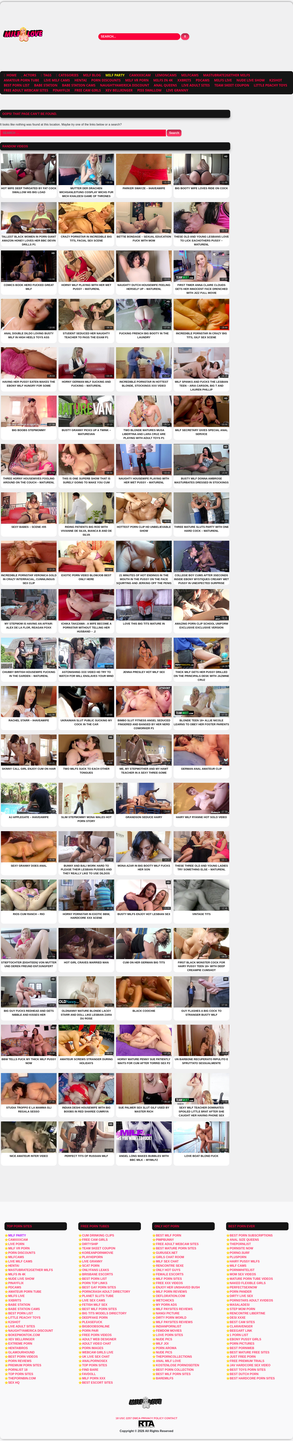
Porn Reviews (19, 1361)
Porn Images (92, 1348)
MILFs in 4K (163, 80)
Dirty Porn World (171, 1317)
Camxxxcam (140, 75)
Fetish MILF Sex (94, 1304)
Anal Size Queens (244, 1239)
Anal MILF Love (168, 1361)
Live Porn (16, 1244)
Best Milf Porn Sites (99, 1309)
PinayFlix (61, 90)
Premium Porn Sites (24, 1365)
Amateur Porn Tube (21, 80)
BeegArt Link (241, 1330)
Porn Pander (241, 1291)
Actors (30, 75)
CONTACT (170, 1418)
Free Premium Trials (247, 1361)
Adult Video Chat (96, 1343)
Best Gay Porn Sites (99, 1287)
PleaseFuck (92, 1322)
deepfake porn (95, 1317)
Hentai (80, 80)
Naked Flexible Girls (248, 1283)
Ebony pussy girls (245, 1339)
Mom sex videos (243, 1274)
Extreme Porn (20, 1343)
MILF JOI (162, 1343)
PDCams (202, 80)
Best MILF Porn (168, 1235)
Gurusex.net (167, 1252)
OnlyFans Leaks (95, 1270)
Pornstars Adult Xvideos (251, 1300)
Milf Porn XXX (93, 1378)
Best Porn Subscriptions (251, 1235)
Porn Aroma (166, 1348)
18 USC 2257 (124, 1418)
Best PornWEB (242, 1348)
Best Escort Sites (97, 1382)
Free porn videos (97, 1335)
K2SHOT (275, 80)
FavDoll (89, 1374)
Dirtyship (90, 1244)
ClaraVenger (241, 1326)
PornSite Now (241, 1248)
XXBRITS (184, 80)
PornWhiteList (242, 1270)
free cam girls (88, 90)
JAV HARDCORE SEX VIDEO (250, 1365)
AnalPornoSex (94, 1361)
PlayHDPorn (92, 1257)
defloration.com (170, 1296)
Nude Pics (164, 1339)
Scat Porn (90, 1265)
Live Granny (177, 90)
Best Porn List (17, 85)
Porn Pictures (242, 1343)
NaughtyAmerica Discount (124, 85)
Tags (47, 75)
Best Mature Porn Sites (176, 1248)
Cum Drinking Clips (98, 1235)
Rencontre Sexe (169, 1265)
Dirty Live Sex (241, 1296)
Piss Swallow (149, 90)
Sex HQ (13, 1382)
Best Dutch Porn (244, 1374)
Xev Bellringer (119, 90)
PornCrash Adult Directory (106, 1291)
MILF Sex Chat (167, 1261)
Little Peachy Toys (270, 85)
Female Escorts (169, 1274)
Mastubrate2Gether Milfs (226, 75)
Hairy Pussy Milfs (245, 1261)
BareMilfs (164, 1378)
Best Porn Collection (175, 1369)
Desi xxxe (238, 1317)
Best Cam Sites (242, 1322)
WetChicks (165, 1300)
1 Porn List (239, 1335)
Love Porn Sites (169, 1335)
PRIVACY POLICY (152, 1418)
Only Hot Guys (168, 1270)
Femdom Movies (169, 1330)
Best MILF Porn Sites (173, 1374)
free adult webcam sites (26, 90)
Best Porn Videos (23, 1356)
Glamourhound (21, 1352)
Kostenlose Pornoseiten (177, 1365)
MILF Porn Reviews (171, 1291)
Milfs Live (223, 80)
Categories (68, 75)
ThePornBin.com (22, 1378)
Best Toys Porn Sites (248, 1369)
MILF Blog (92, 75)
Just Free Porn (243, 1356)
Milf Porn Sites (169, 1278)
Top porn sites (94, 1365)
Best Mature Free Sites (249, 1352)
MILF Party (17, 1235)
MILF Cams (238, 1265)
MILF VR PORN (137, 80)
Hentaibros (18, 1348)
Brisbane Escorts (97, 1274)
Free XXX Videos (169, 1283)
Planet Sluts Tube (98, 1296)
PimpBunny (165, 1239)
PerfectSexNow (243, 1287)
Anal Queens (165, 85)
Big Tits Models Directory (104, 1313)
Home (12, 75)
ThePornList (240, 1244)
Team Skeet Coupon (231, 85)
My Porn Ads (166, 1304)
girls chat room (170, 1257)
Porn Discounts (106, 80)
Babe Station (46, 85)
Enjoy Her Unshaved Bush (178, 1287)
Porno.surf (240, 1252)
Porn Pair (90, 1330)
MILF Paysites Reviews (174, 1309)
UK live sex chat (96, 1356)
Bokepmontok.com (24, 1335)
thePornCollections (174, 1356)
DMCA (136, 1418)
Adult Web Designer (99, 1339)
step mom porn (242, 1309)
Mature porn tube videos (251, 1278)
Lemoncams (166, 75)
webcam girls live (97, 1352)
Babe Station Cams (78, 85)
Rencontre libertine (247, 1313)
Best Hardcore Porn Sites (252, 1378)
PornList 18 (17, 1369)
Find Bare (90, 1369)
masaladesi (240, 1304)
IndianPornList (168, 1326)
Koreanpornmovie (97, 1252)
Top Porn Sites (20, 1374)
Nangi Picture (167, 1313)
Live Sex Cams (93, 1300)
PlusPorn (238, 1257)
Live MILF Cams (57, 80)
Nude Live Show (250, 80)
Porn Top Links (94, 1283)
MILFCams (190, 75)
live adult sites (195, 85)
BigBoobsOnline (96, 1326)
